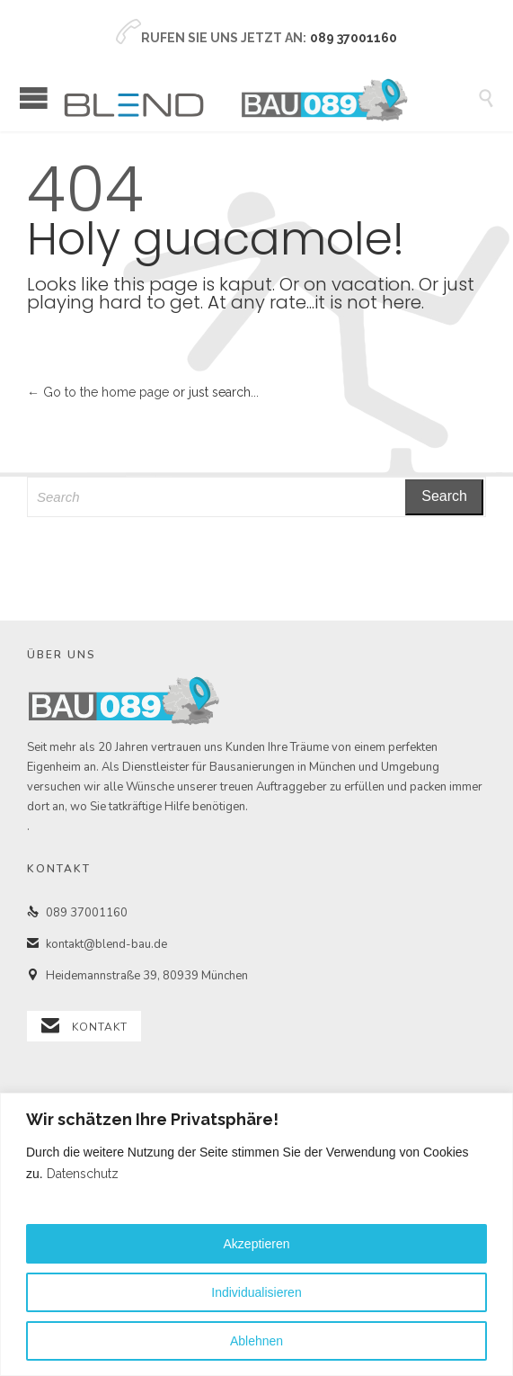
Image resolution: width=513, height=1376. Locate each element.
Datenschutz (83, 1173)
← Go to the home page (98, 392)
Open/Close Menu (33, 97)
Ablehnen (256, 1341)
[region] (256, 1234)
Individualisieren (256, 1292)
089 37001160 (77, 913)
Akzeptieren (257, 1244)
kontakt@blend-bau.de (97, 944)
